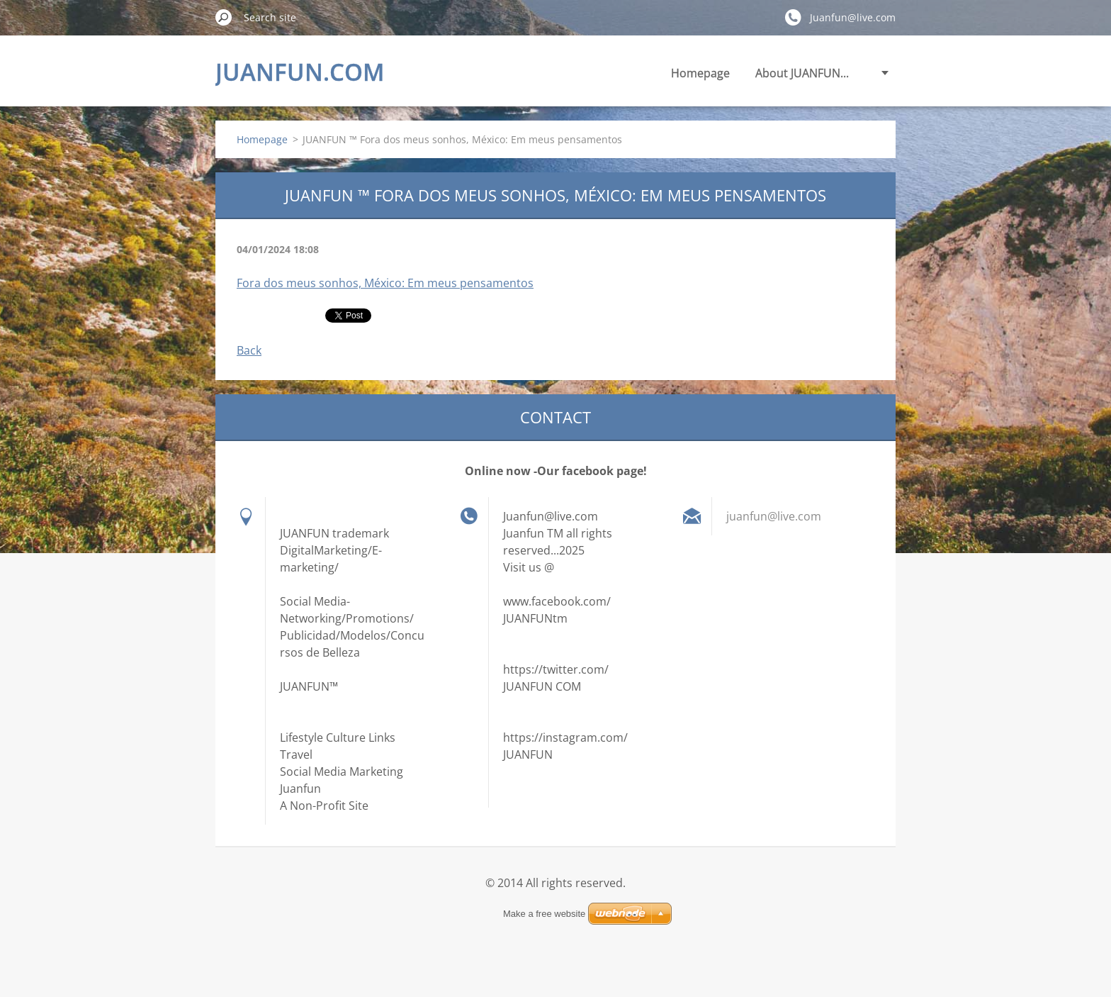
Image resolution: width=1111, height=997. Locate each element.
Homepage (700, 73)
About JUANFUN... (802, 73)
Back (249, 350)
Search (223, 17)
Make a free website (544, 913)
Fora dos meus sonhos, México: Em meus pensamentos (385, 283)
